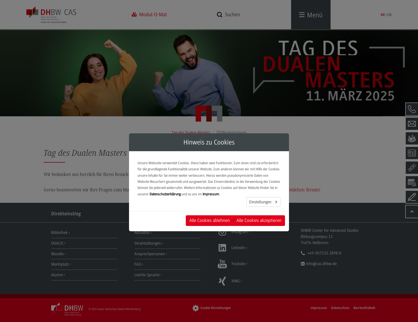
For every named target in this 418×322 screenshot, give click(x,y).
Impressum (211, 194)
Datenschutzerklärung (165, 194)
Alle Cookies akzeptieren (259, 220)
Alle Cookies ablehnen (209, 220)
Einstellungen (260, 202)
